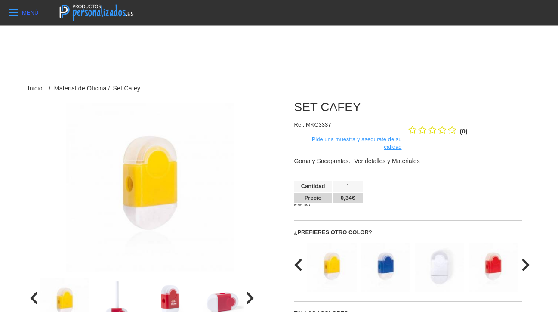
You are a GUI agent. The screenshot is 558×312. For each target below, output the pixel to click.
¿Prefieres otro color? (333, 232)
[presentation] (33, 298)
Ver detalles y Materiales (387, 161)
